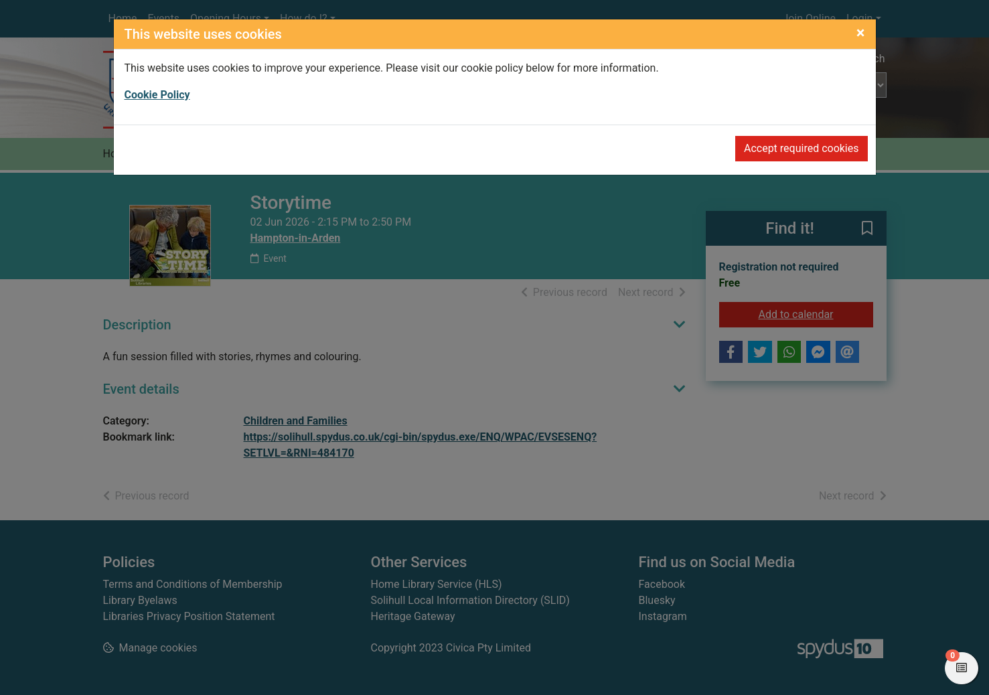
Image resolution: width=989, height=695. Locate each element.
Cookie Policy (157, 94)
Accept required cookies (801, 148)
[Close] (861, 33)
